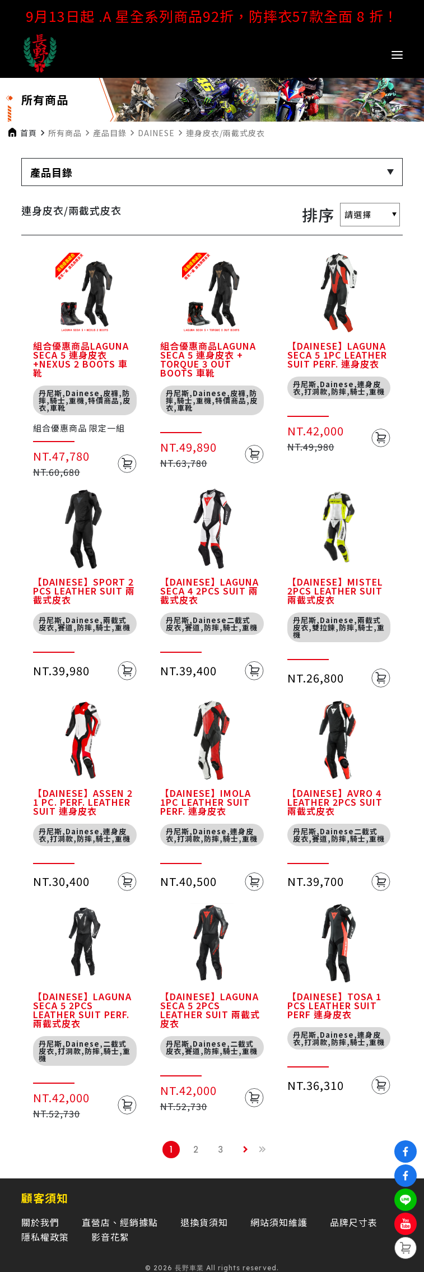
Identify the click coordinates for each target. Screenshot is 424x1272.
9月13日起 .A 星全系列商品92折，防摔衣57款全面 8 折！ (212, 16)
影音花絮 (110, 1236)
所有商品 (65, 132)
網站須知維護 (278, 1222)
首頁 (28, 132)
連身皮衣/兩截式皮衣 (225, 132)
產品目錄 (110, 132)
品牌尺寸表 (354, 1222)
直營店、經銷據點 (120, 1222)
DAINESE (156, 132)
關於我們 (40, 1222)
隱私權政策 (45, 1236)
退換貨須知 (204, 1222)
